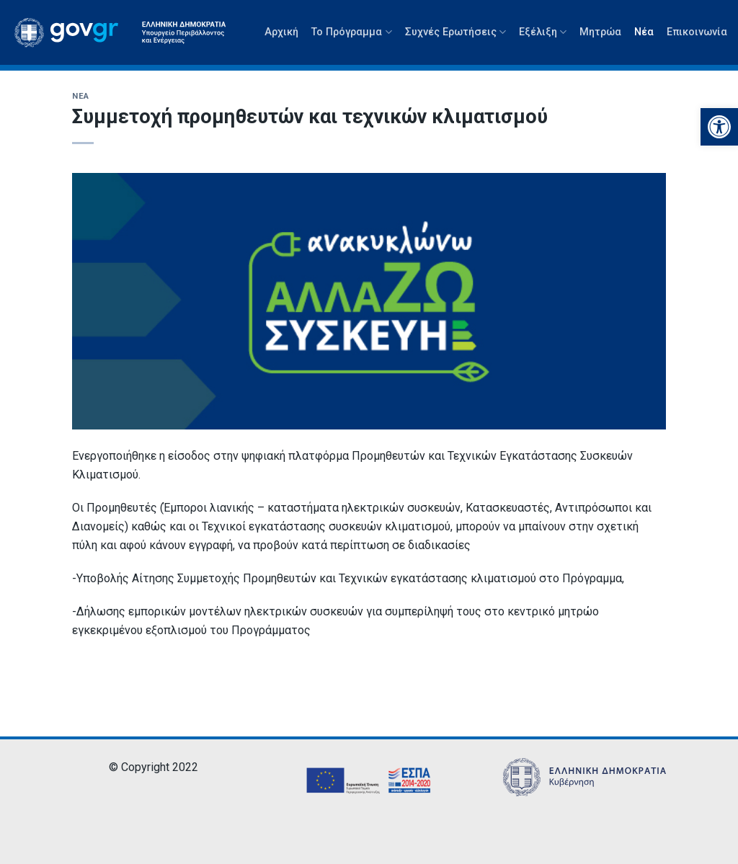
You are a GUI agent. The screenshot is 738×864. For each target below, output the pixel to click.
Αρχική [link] (281, 32)
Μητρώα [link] (600, 32)
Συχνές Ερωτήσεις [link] (455, 32)
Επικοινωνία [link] (697, 32)
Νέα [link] (644, 32)
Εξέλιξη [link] (542, 32)
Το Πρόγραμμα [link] (351, 32)
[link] (719, 127)
